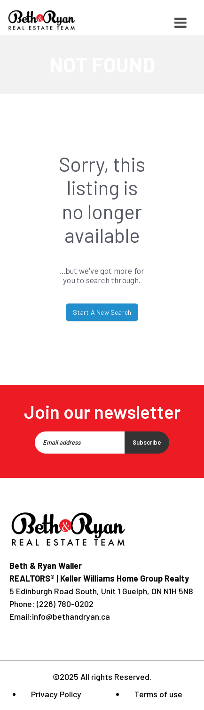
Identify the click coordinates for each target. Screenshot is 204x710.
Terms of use (158, 694)
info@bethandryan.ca (71, 616)
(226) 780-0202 (64, 603)
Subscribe (147, 442)
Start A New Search (102, 312)
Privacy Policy (56, 694)
